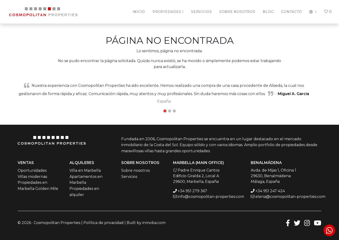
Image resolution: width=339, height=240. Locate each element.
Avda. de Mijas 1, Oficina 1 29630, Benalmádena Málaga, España (273, 176)
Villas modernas (32, 176)
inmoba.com (153, 222)
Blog (268, 12)
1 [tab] (164, 111)
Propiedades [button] (167, 12)
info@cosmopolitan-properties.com (211, 196)
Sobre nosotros (135, 170)
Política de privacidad (103, 222)
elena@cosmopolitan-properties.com (290, 196)
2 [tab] (169, 111)
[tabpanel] (169, 93)
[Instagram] (307, 222)
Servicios (201, 12)
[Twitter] (297, 222)
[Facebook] (288, 222)
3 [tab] (174, 111)
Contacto (291, 12)
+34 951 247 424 (270, 191)
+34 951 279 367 (192, 191)
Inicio (139, 12)
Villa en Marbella (85, 170)
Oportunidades (32, 170)
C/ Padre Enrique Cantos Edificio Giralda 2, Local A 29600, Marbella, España (196, 176)
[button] (313, 12)
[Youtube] (317, 222)
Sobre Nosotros (237, 12)
